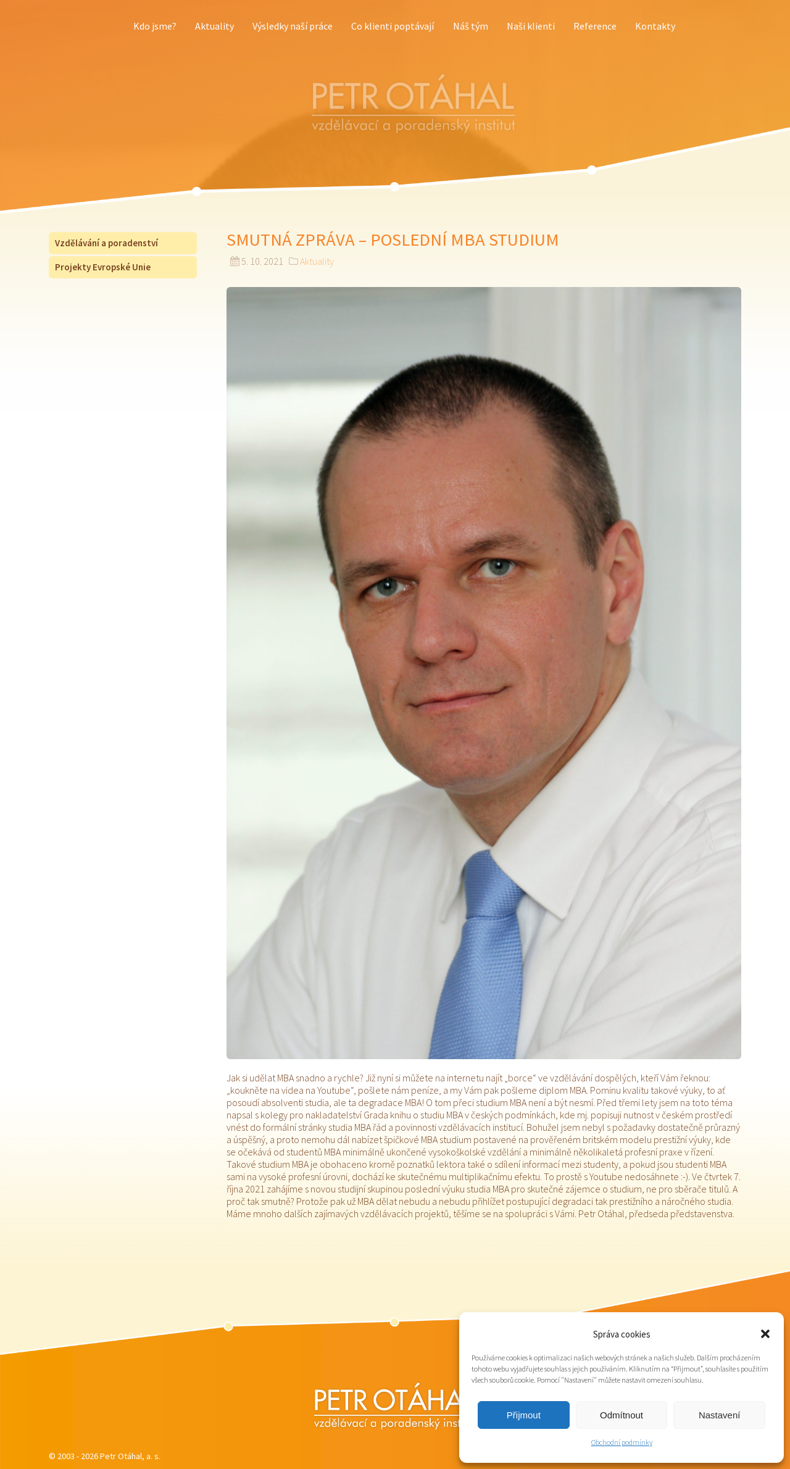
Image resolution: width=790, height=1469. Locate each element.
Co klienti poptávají (392, 26)
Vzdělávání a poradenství (106, 243)
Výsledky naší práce (292, 26)
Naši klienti (531, 26)
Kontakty (655, 26)
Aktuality (214, 26)
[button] (765, 1334)
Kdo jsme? (155, 26)
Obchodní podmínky (621, 1442)
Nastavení (720, 1415)
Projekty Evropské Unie (103, 267)
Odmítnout (621, 1415)
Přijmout (524, 1415)
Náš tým (470, 26)
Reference (595, 26)
